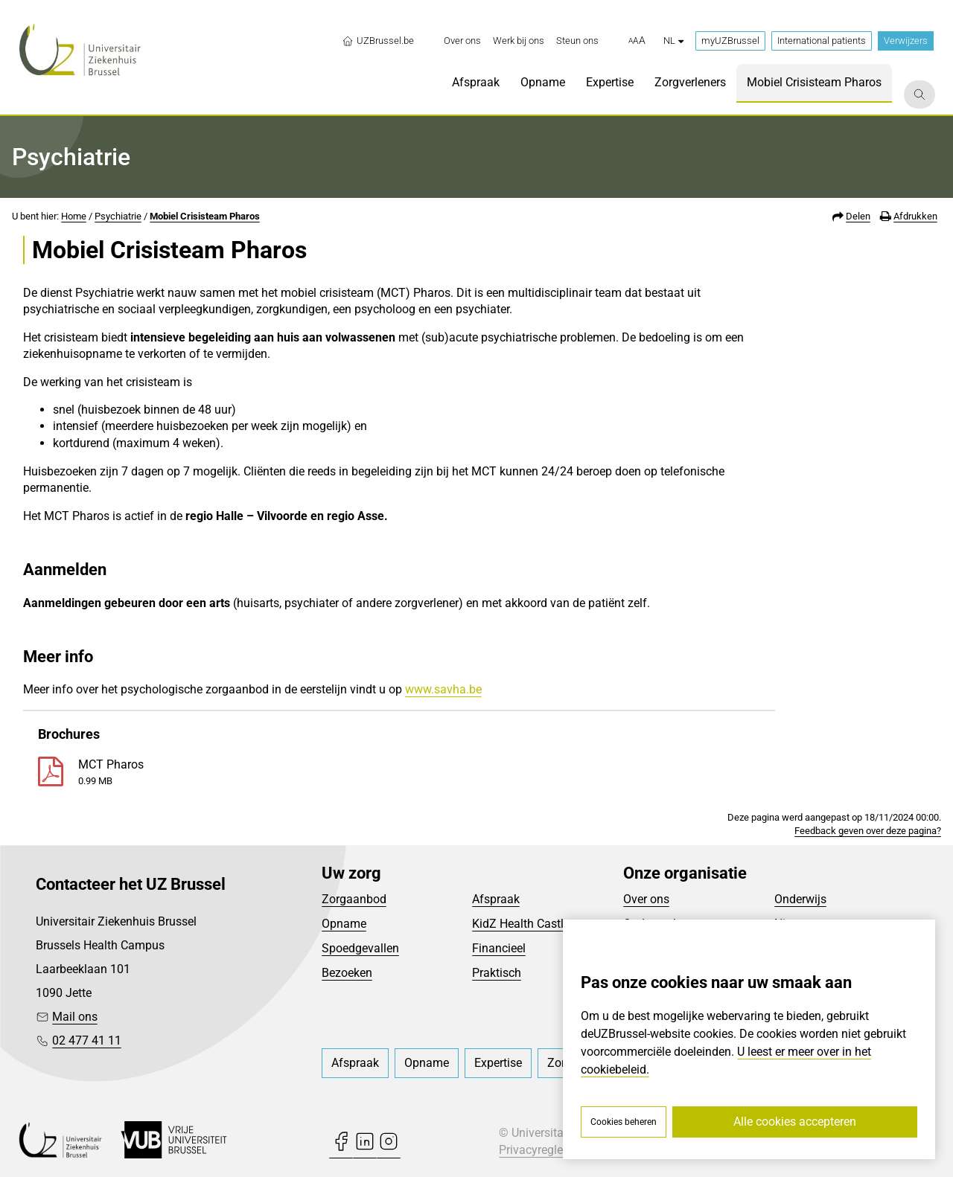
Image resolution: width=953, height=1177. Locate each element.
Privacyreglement (544, 1150)
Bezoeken (347, 973)
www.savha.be (443, 689)
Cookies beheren (623, 1122)
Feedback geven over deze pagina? (867, 830)
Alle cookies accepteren (794, 1122)
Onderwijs (800, 899)
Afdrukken (915, 216)
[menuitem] (462, 41)
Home (73, 216)
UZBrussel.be (378, 41)
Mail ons (75, 1017)
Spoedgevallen (360, 948)
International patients (821, 40)
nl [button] (673, 40)
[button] (636, 41)
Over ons (646, 899)
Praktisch (496, 973)
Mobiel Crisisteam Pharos (205, 216)
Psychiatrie (118, 216)
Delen (858, 216)
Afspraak (496, 899)
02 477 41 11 (86, 1040)
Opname (344, 924)
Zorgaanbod (354, 899)
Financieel (499, 948)
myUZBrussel (730, 40)
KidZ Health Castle (521, 924)
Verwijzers (906, 40)
